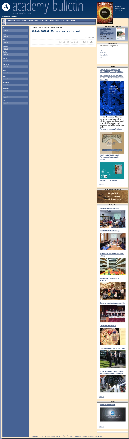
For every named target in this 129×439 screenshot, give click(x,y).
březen (5, 40)
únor (4, 34)
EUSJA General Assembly (109, 208)
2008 (31, 20)
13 (4, 94)
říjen (4, 76)
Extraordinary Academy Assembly (112, 303)
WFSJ (102, 57)
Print (63, 42)
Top (92, 42)
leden (5, 28)
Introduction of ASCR (107, 405)
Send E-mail (74, 42)
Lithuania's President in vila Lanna (112, 348)
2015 (68, 20)
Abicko (34, 27)
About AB (11, 20)
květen (5, 52)
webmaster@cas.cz (95, 436)
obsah (6, 30)
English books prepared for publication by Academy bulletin (111, 71)
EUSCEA (103, 53)
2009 (36, 20)
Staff (18, 20)
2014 (62, 20)
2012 (52, 20)
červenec (6, 64)
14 (4, 100)
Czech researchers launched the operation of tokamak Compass (111, 372)
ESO (101, 50)
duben (5, 46)
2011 (47, 20)
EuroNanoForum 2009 (108, 326)
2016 (73, 20)
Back (84, 42)
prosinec (6, 88)
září (4, 70)
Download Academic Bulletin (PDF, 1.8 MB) (120, 8)
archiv (41, 27)
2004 (47, 27)
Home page (6, 16)
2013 (57, 20)
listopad (6, 82)
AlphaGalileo (104, 55)
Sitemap (14, 16)
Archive (24, 20)
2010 (41, 20)
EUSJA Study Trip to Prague (110, 231)
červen (5, 58)
